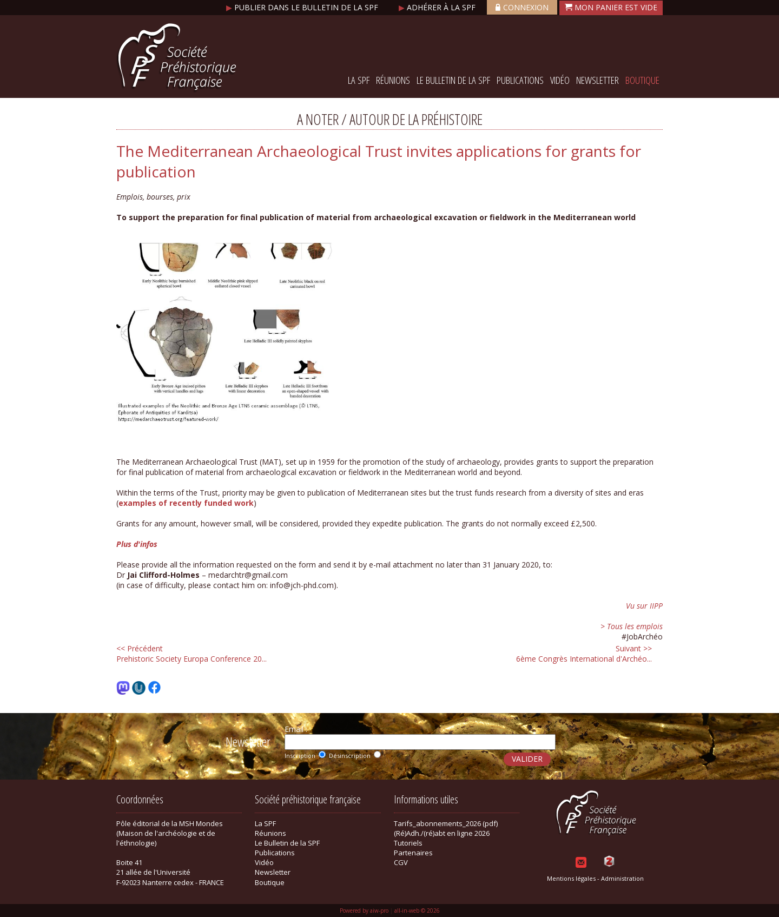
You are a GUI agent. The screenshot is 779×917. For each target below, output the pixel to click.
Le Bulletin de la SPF (453, 80)
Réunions (393, 80)
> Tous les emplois (631, 626)
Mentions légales (571, 878)
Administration (622, 878)
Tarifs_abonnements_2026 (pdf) (446, 823)
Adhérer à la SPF (438, 7)
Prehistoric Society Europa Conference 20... (191, 653)
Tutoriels (408, 843)
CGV (401, 862)
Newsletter (597, 80)
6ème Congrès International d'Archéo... (584, 653)
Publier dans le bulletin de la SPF (303, 7)
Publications (520, 80)
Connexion (522, 7)
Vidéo (560, 80)
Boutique (642, 80)
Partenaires (413, 852)
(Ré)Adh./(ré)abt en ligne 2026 (442, 833)
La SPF (358, 80)
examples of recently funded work (186, 503)
